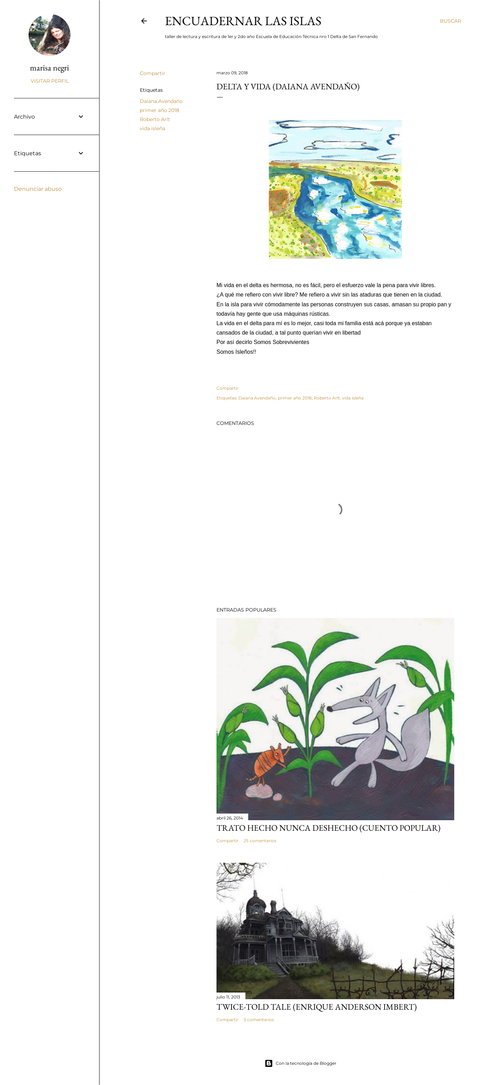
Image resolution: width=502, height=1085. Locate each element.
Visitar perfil (50, 81)
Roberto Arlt (155, 119)
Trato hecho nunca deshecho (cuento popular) (328, 827)
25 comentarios (260, 840)
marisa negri (49, 67)
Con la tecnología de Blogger (300, 1063)
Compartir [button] (152, 73)
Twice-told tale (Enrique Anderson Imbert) (316, 1006)
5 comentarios (259, 1019)
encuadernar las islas (243, 21)
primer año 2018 (159, 110)
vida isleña (152, 128)
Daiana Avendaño (161, 101)
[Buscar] (450, 21)
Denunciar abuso (38, 189)
